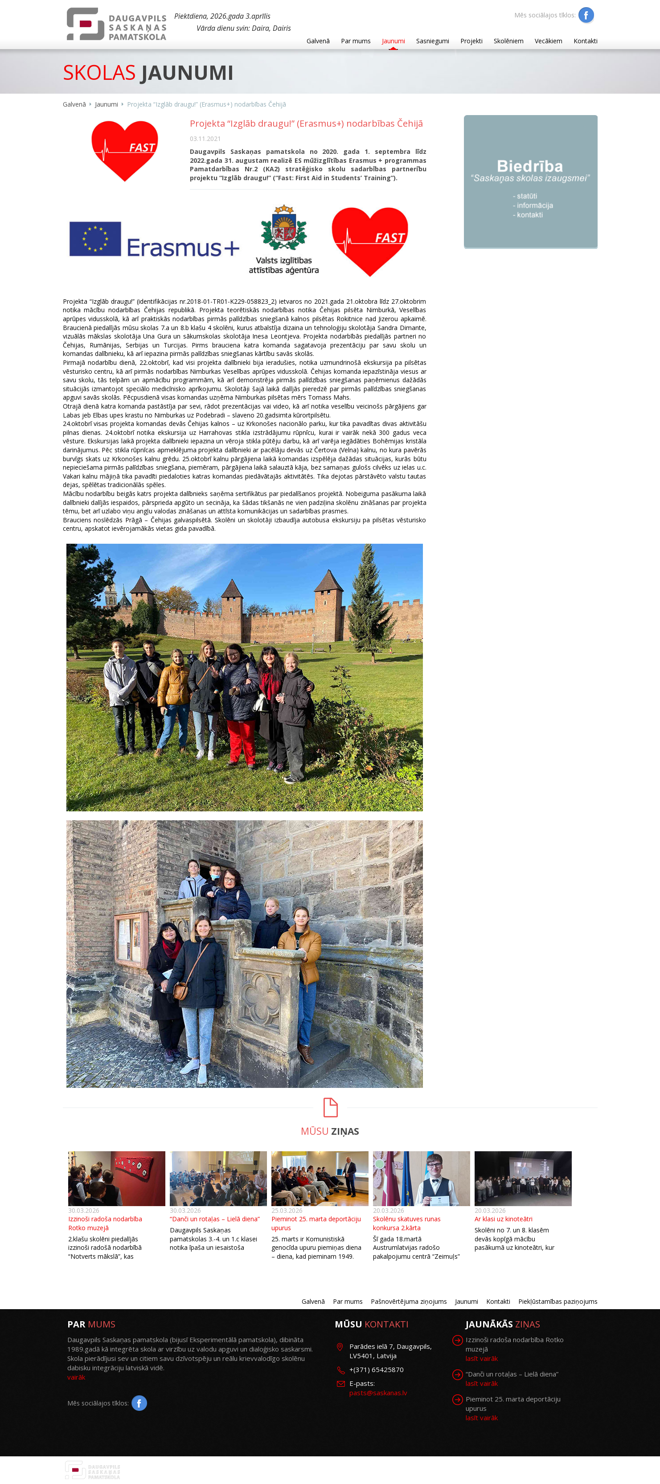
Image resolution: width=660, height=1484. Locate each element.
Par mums (356, 41)
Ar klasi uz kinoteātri (504, 1219)
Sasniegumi (432, 41)
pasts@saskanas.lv (378, 1392)
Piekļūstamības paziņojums (558, 1301)
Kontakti (586, 41)
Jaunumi (393, 41)
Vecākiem (548, 41)
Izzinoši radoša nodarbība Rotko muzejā (105, 1223)
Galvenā (318, 41)
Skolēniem (509, 41)
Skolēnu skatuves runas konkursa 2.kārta (407, 1223)
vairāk (76, 1376)
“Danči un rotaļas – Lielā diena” (215, 1219)
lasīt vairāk (482, 1358)
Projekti (471, 41)
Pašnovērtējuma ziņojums (409, 1301)
